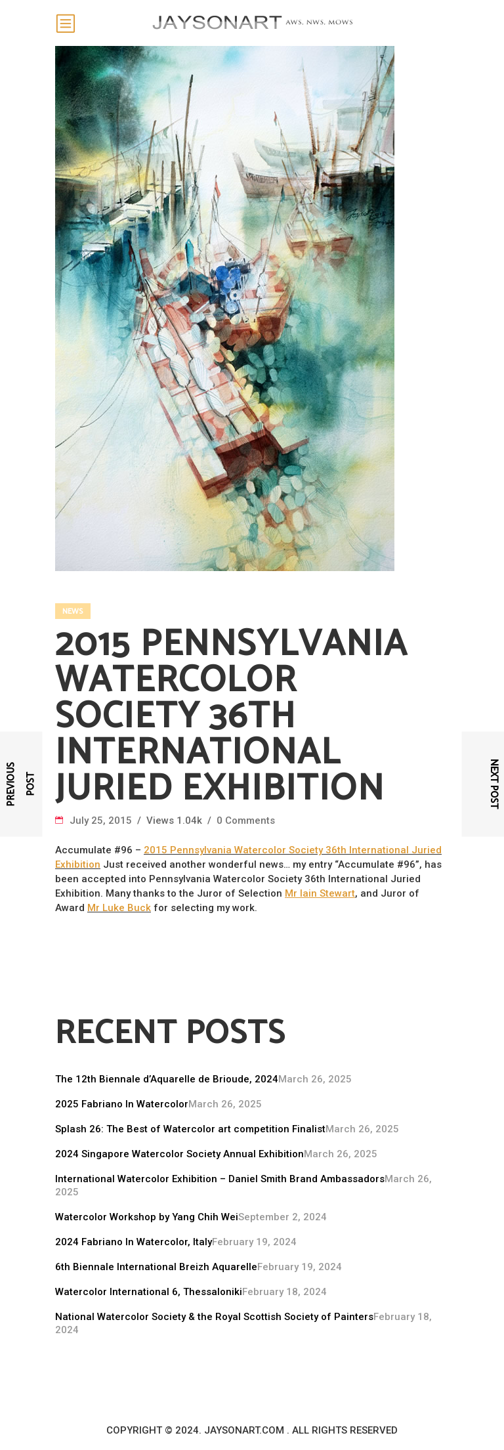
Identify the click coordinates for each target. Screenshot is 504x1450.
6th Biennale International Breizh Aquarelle (156, 1267)
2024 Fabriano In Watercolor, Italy (133, 1242)
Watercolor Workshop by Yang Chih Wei (146, 1217)
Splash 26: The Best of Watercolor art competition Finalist (190, 1129)
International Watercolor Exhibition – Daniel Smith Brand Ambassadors (220, 1179)
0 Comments (246, 820)
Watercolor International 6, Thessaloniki (148, 1292)
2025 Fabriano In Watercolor (121, 1104)
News (72, 611)
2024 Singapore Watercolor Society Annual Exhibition (179, 1154)
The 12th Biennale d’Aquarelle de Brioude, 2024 (166, 1079)
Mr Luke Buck (119, 908)
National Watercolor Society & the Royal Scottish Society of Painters (214, 1317)
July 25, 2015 (102, 820)
